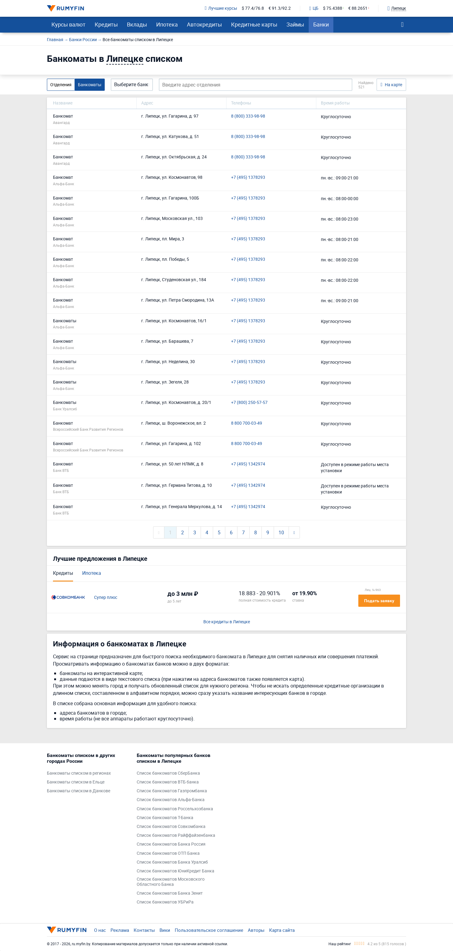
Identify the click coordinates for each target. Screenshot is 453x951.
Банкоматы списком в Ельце (75, 782)
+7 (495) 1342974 (248, 464)
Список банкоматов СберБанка (168, 773)
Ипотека (167, 24)
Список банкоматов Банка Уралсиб (172, 862)
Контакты (144, 930)
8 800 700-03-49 (246, 423)
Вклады (137, 24)
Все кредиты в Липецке (226, 621)
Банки (321, 24)
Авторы (256, 930)
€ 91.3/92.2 (280, 8)
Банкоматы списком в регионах (79, 773)
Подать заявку (379, 600)
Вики (165, 930)
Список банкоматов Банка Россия (171, 844)
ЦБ (313, 8)
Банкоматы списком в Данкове (78, 791)
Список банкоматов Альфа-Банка (171, 799)
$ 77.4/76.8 (253, 8)
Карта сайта (282, 930)
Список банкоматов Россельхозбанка (175, 808)
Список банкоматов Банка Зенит (170, 893)
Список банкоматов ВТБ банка (168, 782)
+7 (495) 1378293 (248, 177)
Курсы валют (68, 24)
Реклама (120, 930)
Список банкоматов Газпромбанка (172, 791)
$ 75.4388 (332, 8)
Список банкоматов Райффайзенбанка (176, 835)
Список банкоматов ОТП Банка (168, 853)
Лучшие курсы (221, 8)
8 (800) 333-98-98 (248, 116)
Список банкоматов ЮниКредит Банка (175, 871)
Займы (295, 24)
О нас (100, 930)
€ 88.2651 (357, 8)
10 (281, 532)
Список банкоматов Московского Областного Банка (171, 882)
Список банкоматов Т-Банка (165, 817)
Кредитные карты (254, 24)
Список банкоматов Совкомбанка (171, 826)
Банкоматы (89, 84)
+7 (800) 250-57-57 (249, 402)
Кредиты (106, 24)
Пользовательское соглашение (209, 930)
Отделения (61, 84)
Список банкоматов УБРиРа (165, 902)
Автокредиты (204, 24)
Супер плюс (105, 597)
